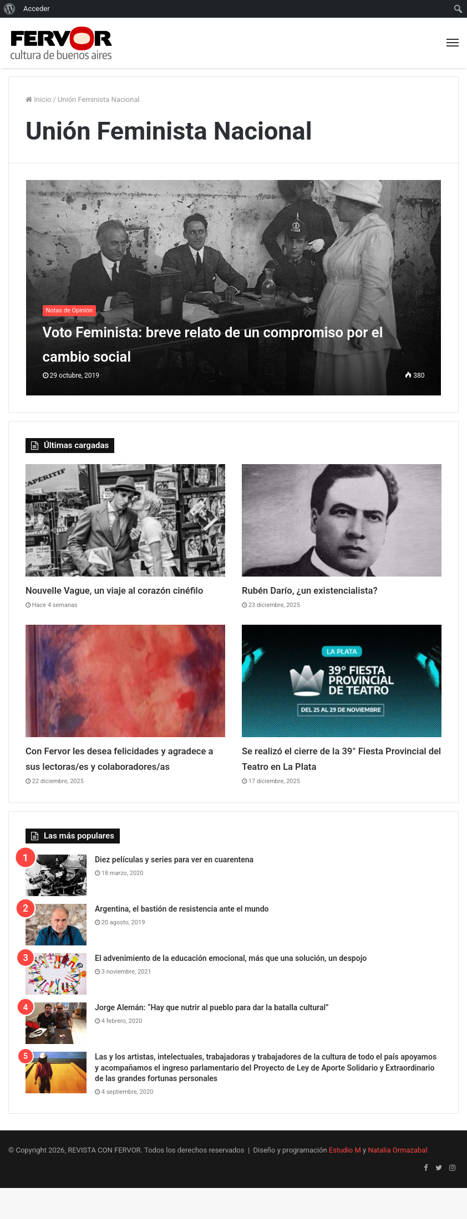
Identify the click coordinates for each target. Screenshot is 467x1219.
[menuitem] (9, 9)
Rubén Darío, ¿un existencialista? (324, 589)
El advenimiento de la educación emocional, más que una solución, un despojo (231, 989)
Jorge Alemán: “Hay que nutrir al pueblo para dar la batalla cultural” (212, 1038)
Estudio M (345, 1181)
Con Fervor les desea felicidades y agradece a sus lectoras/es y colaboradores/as (110, 781)
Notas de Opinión (69, 310)
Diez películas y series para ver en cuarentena (174, 890)
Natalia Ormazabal (397, 1181)
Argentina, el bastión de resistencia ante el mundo (182, 939)
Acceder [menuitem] (36, 8)
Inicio (38, 99)
